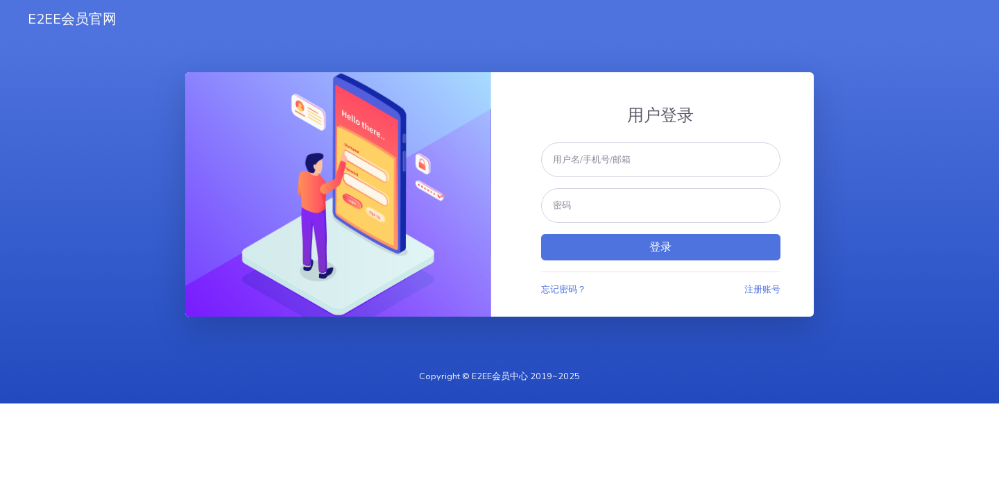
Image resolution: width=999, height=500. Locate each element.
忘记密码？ (563, 289)
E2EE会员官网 (72, 19)
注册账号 (762, 289)
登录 (660, 247)
